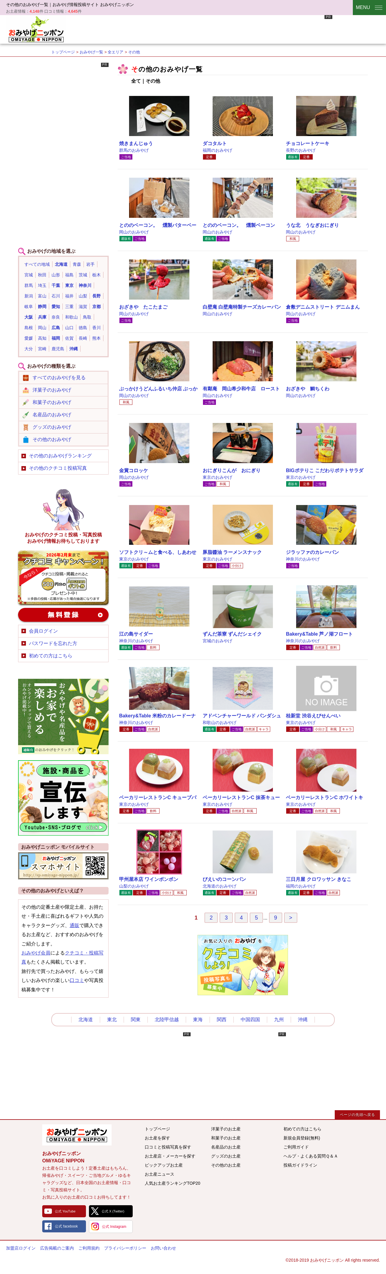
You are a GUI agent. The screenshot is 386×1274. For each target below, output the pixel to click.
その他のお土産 (226, 1165)
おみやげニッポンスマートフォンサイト (63, 865)
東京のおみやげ (217, 477)
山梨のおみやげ (134, 886)
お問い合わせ (163, 1248)
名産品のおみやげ (52, 414)
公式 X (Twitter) (113, 1211)
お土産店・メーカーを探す (170, 1156)
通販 (74, 925)
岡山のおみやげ (134, 232)
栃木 (96, 274)
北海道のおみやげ (219, 886)
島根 (28, 327)
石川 (56, 296)
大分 (28, 348)
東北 (112, 1019)
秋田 (42, 274)
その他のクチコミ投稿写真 (58, 468)
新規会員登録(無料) (301, 1138)
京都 (96, 306)
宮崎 (42, 348)
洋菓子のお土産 (226, 1128)
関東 (136, 1019)
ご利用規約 (89, 1248)
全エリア (115, 52)
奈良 (56, 317)
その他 (134, 52)
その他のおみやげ (52, 439)
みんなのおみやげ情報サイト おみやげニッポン (77, 1134)
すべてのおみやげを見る (59, 377)
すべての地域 (37, 264)
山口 (69, 327)
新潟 (28, 296)
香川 (96, 327)
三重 (69, 306)
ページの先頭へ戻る (357, 1115)
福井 (69, 296)
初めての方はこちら (50, 655)
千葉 (56, 285)
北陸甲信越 (167, 1019)
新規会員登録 (63, 615)
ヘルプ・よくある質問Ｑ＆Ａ (310, 1156)
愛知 (56, 306)
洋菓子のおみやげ (52, 389)
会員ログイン (43, 631)
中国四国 (250, 1019)
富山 (42, 296)
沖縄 (73, 348)
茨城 (83, 274)
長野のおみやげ (300, 150)
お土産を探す (157, 1138)
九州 (279, 1019)
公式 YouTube (65, 1211)
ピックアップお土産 (164, 1165)
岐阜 (28, 306)
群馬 (28, 285)
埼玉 (42, 285)
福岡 (56, 338)
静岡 (42, 306)
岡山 (42, 327)
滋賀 (83, 306)
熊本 (96, 338)
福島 (69, 274)
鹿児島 (58, 348)
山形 (56, 274)
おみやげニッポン (36, 28)
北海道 (61, 264)
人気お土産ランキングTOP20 (172, 1183)
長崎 (83, 338)
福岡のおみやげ (217, 150)
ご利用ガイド (296, 1147)
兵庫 (42, 317)
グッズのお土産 (226, 1156)
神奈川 (85, 285)
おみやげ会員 (35, 952)
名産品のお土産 (226, 1147)
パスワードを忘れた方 (53, 643)
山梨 (83, 296)
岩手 (90, 264)
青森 (77, 264)
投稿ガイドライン (300, 1165)
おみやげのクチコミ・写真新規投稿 (63, 578)
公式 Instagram (114, 1227)
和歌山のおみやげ (219, 722)
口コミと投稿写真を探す (168, 1147)
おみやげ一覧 (91, 52)
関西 (221, 1019)
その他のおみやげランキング (60, 455)
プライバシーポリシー (125, 1248)
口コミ (77, 980)
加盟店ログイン (21, 1248)
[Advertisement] (222, 28)
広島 (56, 327)
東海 (198, 1019)
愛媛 (28, 338)
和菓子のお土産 (226, 1138)
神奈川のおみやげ (303, 559)
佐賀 (69, 338)
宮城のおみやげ (217, 640)
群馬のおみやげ (134, 150)
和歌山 (71, 317)
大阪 (28, 317)
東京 (69, 285)
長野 (96, 296)
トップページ (63, 52)
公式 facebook (66, 1226)
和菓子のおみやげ (52, 402)
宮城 (28, 274)
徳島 (83, 327)
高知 (42, 338)
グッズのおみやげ (52, 427)
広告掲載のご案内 (57, 1248)
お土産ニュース (159, 1174)
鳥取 (87, 317)
